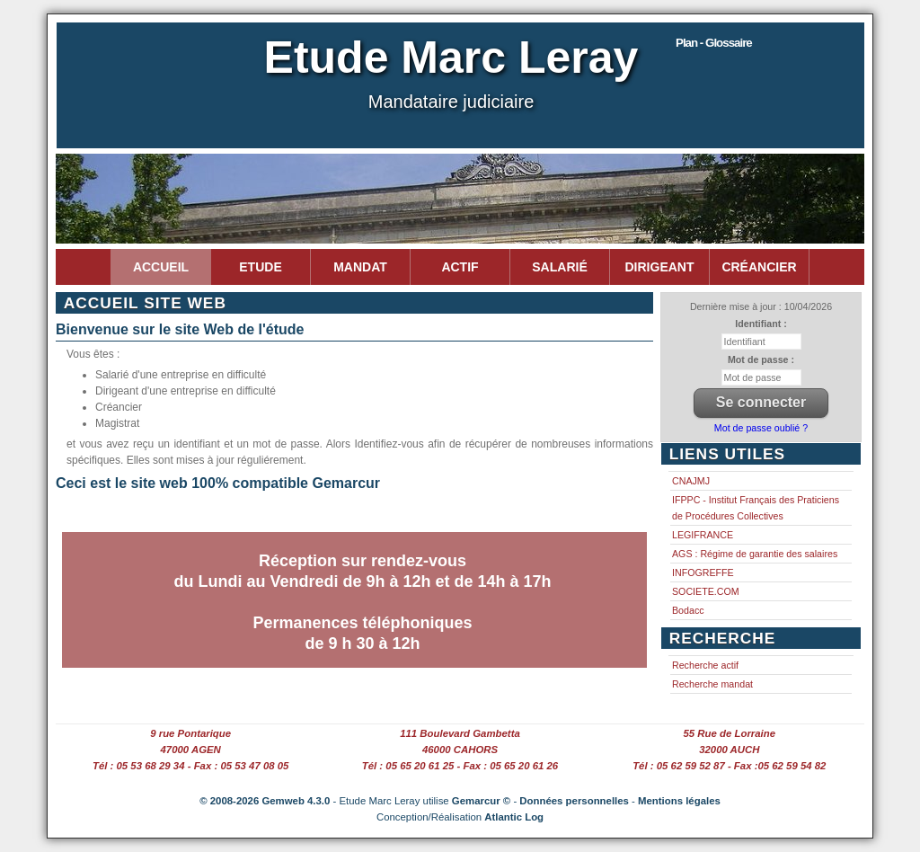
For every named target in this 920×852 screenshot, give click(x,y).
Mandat (360, 267)
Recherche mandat (712, 684)
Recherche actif (705, 665)
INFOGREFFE (703, 572)
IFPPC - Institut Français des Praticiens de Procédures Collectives (755, 507)
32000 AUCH (729, 749)
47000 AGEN (191, 749)
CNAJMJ (691, 480)
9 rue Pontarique (190, 733)
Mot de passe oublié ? (761, 427)
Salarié (559, 267)
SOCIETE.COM (705, 591)
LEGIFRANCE (702, 534)
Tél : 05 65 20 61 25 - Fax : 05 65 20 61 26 (460, 765)
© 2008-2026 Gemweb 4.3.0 (264, 800)
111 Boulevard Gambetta (460, 733)
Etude (260, 267)
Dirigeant (659, 267)
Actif (459, 267)
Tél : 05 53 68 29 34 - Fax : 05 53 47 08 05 (190, 765)
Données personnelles (574, 800)
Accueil (161, 267)
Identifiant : (760, 323)
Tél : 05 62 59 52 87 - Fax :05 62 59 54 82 (729, 765)
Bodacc (688, 610)
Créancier (758, 267)
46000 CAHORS (460, 749)
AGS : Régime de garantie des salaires (754, 553)
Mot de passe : (761, 359)
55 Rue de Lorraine (730, 733)
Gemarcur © (481, 800)
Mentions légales (679, 800)
